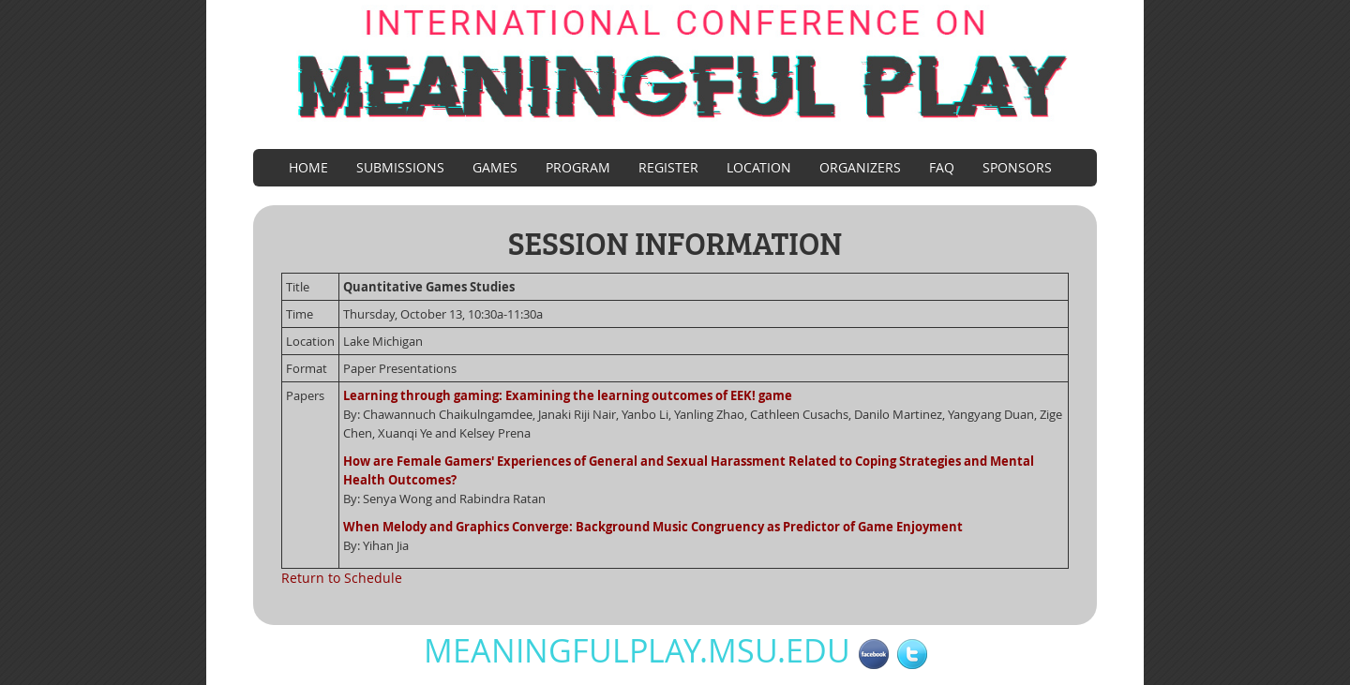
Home (308, 167)
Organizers (860, 167)
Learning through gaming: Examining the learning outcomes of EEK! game (567, 395)
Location (759, 167)
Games (495, 167)
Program (578, 167)
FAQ (941, 167)
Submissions (400, 167)
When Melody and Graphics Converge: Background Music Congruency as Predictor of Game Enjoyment (653, 526)
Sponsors (1017, 167)
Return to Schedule (341, 578)
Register (668, 167)
